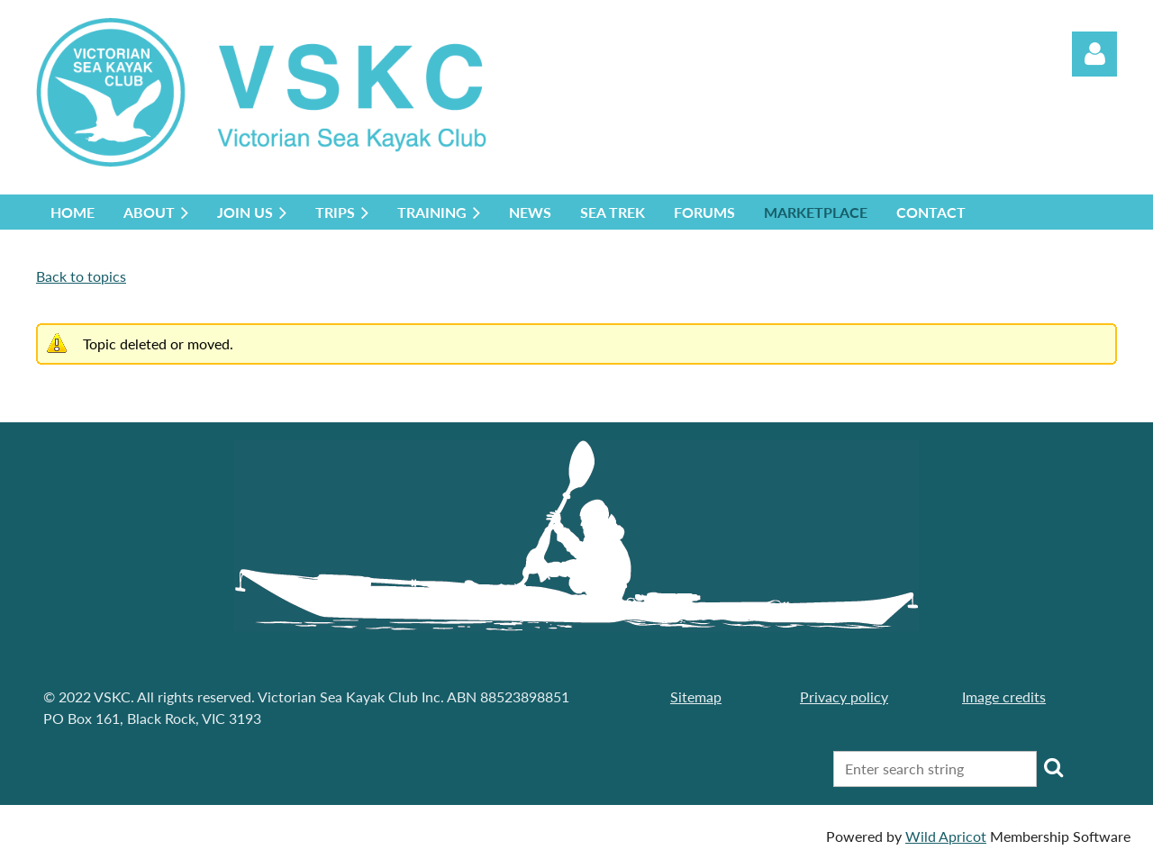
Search (1054, 767)
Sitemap (696, 696)
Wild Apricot (945, 836)
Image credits (1004, 696)
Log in (1094, 54)
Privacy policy (844, 696)
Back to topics (81, 276)
